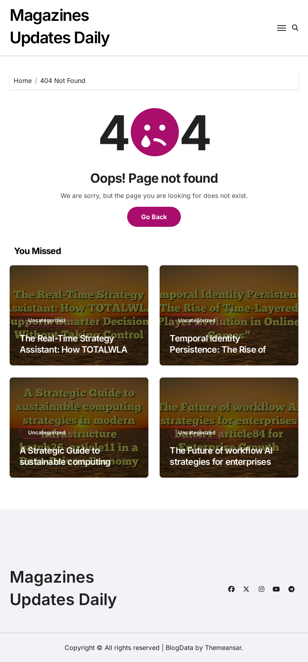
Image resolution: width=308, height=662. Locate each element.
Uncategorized (46, 320)
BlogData (179, 648)
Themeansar (223, 648)
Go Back (154, 217)
